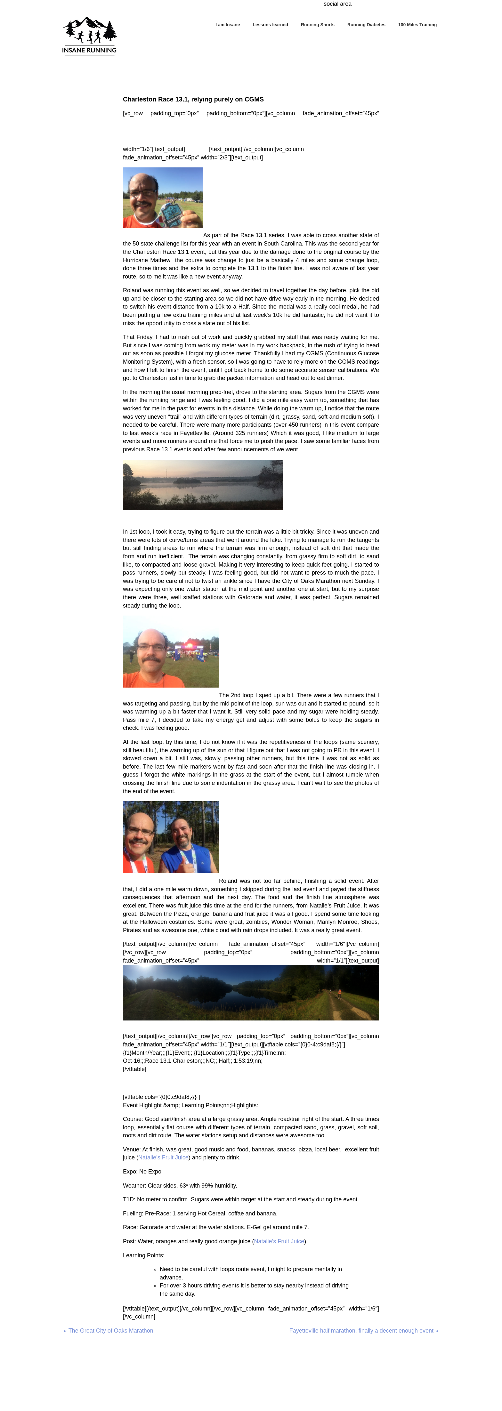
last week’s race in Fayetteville (169, 433)
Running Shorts (318, 24)
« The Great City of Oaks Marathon (108, 1330)
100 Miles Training (417, 24)
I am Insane (227, 24)
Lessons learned (270, 24)
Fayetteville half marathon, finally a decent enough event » (363, 1330)
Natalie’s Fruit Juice (335, 905)
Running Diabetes (366, 24)
